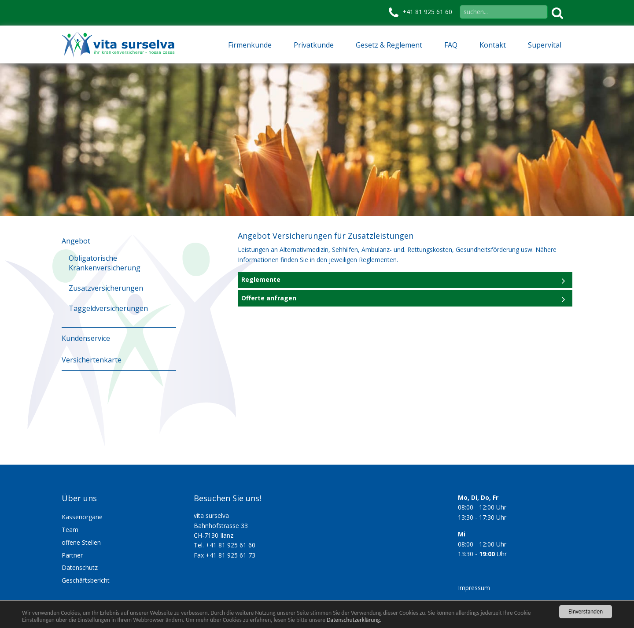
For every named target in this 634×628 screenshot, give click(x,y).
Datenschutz (80, 567)
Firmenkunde (250, 45)
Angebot (76, 241)
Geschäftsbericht (86, 580)
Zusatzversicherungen (106, 288)
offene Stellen (81, 542)
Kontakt (492, 45)
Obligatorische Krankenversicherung (104, 263)
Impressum (474, 588)
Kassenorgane (82, 517)
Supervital (544, 45)
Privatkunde (314, 45)
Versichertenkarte (92, 360)
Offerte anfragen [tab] (268, 298)
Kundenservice (86, 338)
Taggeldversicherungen (108, 308)
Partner (72, 555)
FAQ (450, 45)
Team (70, 529)
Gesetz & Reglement (389, 45)
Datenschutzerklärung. (354, 620)
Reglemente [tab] (260, 279)
